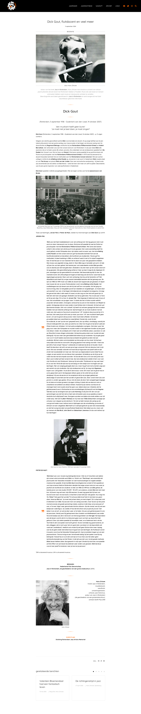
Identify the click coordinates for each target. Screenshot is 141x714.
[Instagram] (132, 6)
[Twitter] (128, 6)
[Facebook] (124, 6)
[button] (93, 671)
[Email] (104, 661)
